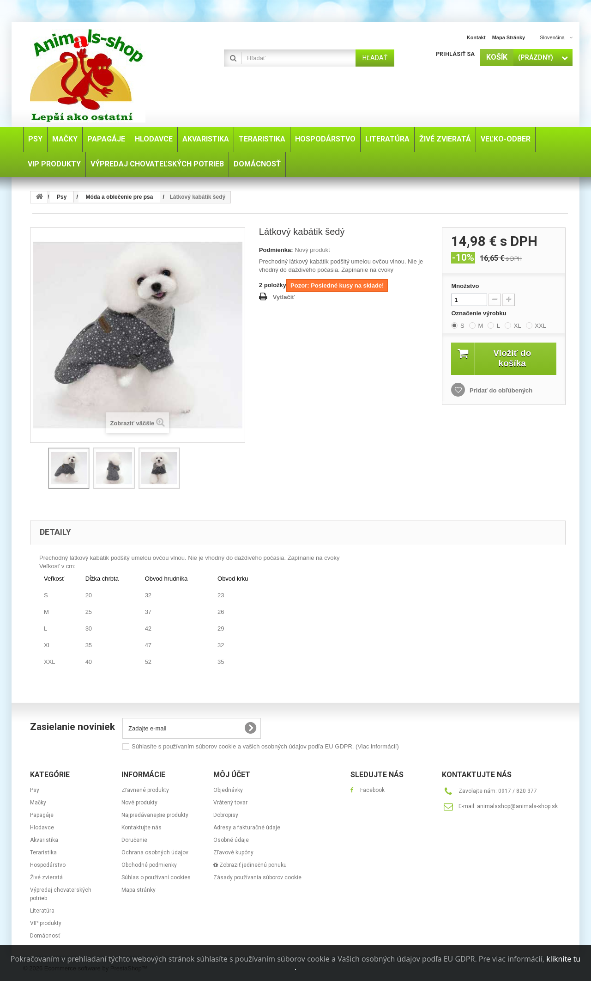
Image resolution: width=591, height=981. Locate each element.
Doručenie (134, 840)
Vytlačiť (284, 297)
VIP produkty (45, 923)
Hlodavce (42, 827)
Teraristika (43, 852)
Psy (34, 790)
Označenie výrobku (479, 313)
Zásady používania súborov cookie (257, 877)
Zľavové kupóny (233, 852)
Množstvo (465, 285)
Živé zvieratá (46, 877)
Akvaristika (44, 840)
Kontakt (476, 37)
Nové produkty (139, 802)
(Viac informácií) (377, 746)
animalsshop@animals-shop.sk (517, 806)
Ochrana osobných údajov (154, 852)
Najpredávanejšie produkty (154, 815)
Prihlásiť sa (455, 54)
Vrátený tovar (230, 802)
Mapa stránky (508, 37)
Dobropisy (225, 815)
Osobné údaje (231, 840)
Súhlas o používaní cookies (156, 877)
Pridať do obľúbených (500, 390)
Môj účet (231, 774)
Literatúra (42, 910)
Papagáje (42, 815)
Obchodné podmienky (149, 865)
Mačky (38, 802)
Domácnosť (45, 935)
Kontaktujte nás (141, 827)
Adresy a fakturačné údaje (246, 827)
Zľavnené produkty (145, 790)
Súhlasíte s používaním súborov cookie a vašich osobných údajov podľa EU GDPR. (265, 746)
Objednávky (228, 790)
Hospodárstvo (48, 865)
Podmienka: (276, 249)
